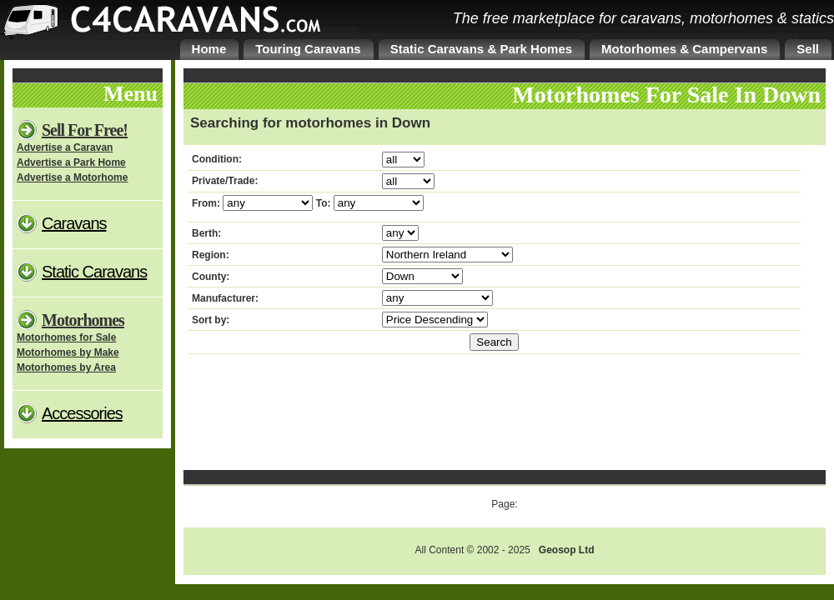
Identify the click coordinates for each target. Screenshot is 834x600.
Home (209, 49)
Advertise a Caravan (65, 147)
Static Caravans (94, 271)
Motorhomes (83, 320)
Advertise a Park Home (71, 162)
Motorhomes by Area (66, 367)
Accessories (82, 413)
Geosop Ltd (567, 550)
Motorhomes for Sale (66, 337)
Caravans (74, 223)
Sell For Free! (85, 130)
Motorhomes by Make (68, 352)
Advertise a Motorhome (72, 177)
